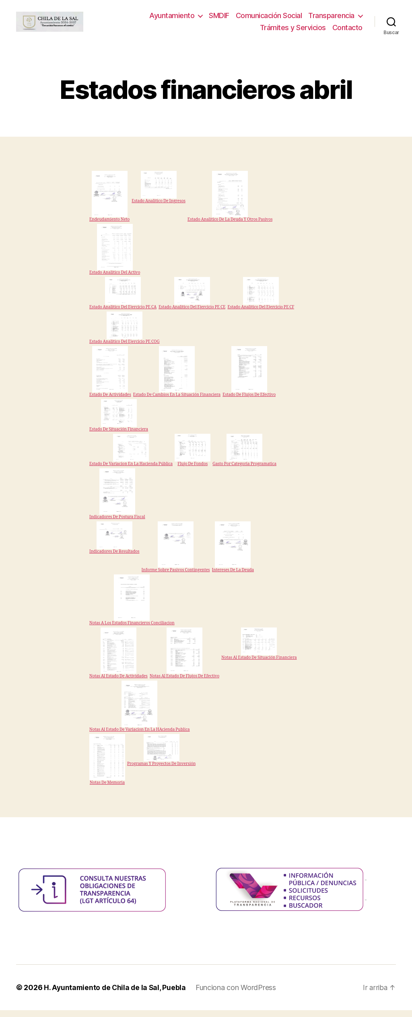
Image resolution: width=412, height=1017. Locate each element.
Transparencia (331, 19)
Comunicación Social (269, 19)
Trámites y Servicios (293, 31)
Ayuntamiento (171, 19)
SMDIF (219, 19)
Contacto (347, 31)
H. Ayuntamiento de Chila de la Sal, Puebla (116, 994)
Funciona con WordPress (238, 994)
